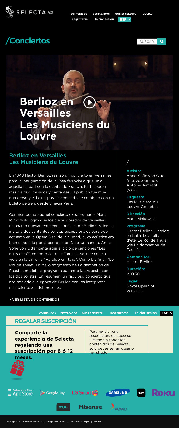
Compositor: (139, 257)
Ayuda (147, 14)
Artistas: (135, 171)
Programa (136, 226)
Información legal (80, 421)
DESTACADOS (101, 14)
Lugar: (133, 281)
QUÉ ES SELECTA (125, 14)
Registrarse (80, 19)
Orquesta (135, 197)
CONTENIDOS (79, 14)
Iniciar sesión (104, 19)
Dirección (136, 214)
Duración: (136, 269)
